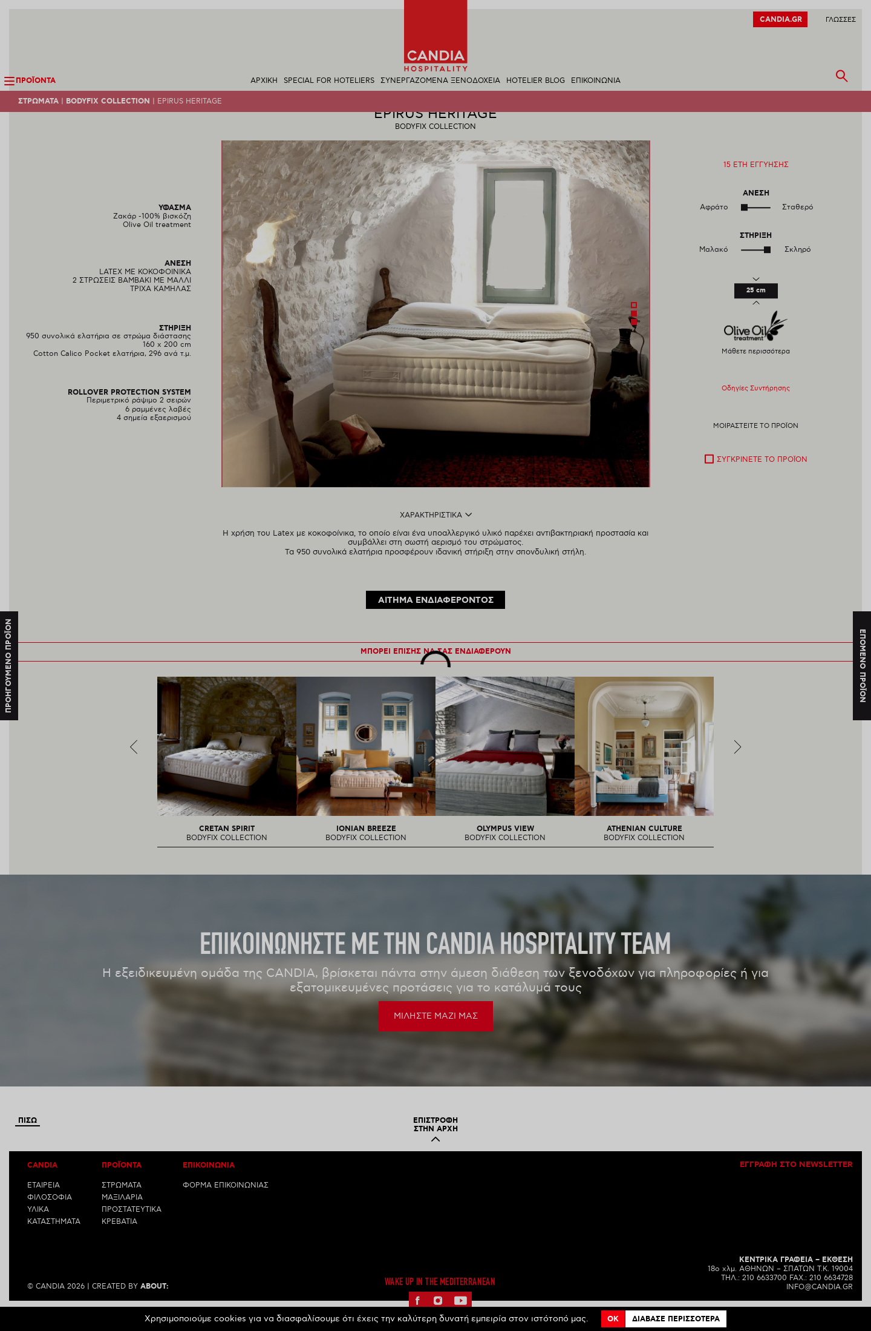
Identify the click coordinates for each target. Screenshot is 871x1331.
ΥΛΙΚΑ (38, 1231)
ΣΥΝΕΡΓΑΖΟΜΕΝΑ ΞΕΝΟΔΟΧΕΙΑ (440, 81)
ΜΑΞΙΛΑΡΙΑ (122, 1219)
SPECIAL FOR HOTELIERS (329, 81)
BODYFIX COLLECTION (108, 101)
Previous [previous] (134, 768)
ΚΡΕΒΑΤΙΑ (119, 1243)
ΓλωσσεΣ (841, 20)
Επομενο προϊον (862, 665)
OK (613, 1319)
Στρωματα (38, 101)
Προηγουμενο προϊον (8, 665)
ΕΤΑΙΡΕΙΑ (43, 1207)
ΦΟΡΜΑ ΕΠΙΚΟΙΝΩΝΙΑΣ (226, 1207)
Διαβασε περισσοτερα (676, 1319)
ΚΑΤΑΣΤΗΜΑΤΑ (53, 1243)
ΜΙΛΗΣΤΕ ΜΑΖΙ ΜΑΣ (436, 1037)
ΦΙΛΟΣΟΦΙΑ (49, 1219)
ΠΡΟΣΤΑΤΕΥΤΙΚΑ (131, 1231)
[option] (436, 335)
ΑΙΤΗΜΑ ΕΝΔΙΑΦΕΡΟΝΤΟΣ (436, 621)
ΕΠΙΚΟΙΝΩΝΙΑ (596, 81)
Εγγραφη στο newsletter (796, 1186)
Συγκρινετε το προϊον (762, 480)
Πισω (27, 1142)
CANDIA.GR (781, 19)
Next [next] (738, 768)
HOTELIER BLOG (535, 81)
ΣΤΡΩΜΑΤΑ (122, 1207)
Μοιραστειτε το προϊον (755, 447)
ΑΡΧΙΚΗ (264, 81)
